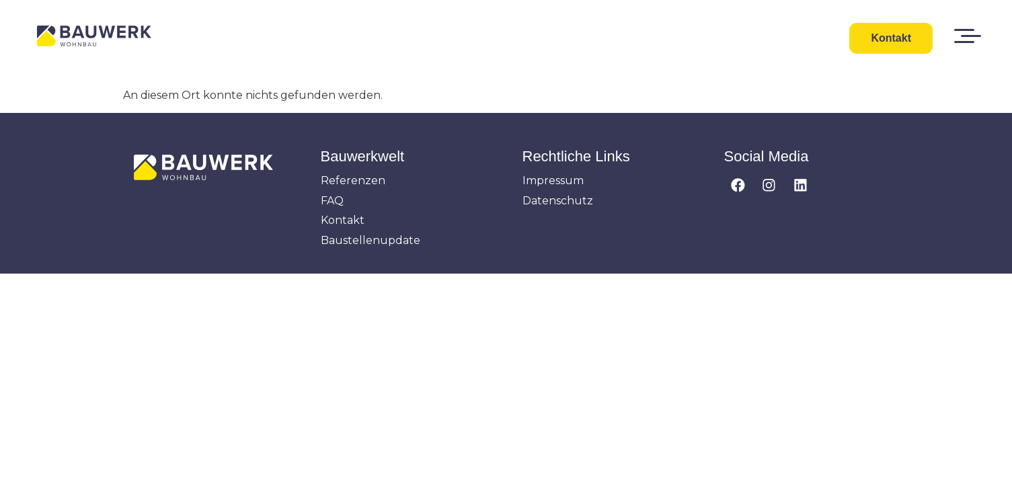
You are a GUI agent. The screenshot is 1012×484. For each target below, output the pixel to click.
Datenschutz (557, 200)
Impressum (553, 180)
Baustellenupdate (370, 240)
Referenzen (353, 180)
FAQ (332, 200)
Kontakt (342, 220)
